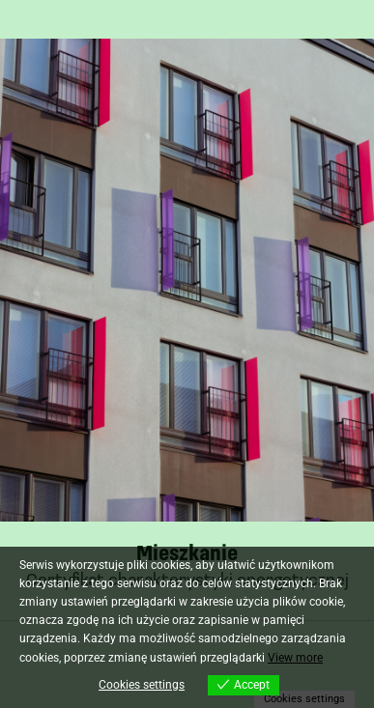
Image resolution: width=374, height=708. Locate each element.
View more (295, 658)
